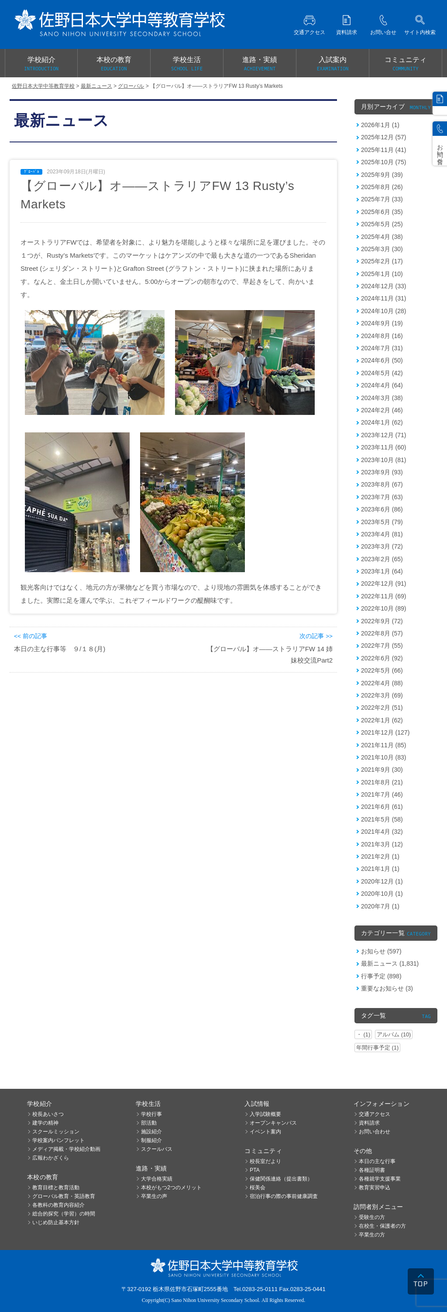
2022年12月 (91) (383, 583)
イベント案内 (265, 1132)
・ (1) (363, 1034)
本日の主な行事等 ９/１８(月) (59, 649)
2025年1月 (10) (382, 273)
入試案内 (332, 64)
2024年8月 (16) (382, 335)
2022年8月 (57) (382, 633)
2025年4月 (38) (382, 236)
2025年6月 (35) (382, 211)
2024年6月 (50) (382, 360)
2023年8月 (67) (382, 484)
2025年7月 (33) (382, 199)
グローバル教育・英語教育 (63, 1196)
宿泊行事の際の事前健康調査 (284, 1196)
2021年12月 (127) (385, 732)
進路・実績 (260, 64)
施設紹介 (151, 1132)
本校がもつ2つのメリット (171, 1187)
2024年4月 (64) (382, 385)
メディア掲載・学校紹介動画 (66, 1149)
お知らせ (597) (381, 951)
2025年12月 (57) (383, 137)
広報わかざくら (50, 1158)
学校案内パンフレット (58, 1140)
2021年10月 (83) (383, 757)
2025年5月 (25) (382, 224)
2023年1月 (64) (382, 571)
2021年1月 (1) (380, 868)
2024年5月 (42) (382, 372)
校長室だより (265, 1161)
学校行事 (151, 1114)
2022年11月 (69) (383, 596)
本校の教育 (114, 64)
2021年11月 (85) (383, 745)
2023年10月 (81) (383, 459)
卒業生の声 (154, 1196)
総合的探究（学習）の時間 (63, 1214)
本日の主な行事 (377, 1161)
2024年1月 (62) (382, 422)
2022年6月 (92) (382, 658)
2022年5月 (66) (382, 670)
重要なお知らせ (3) (387, 988)
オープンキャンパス (273, 1123)
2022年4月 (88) (382, 683)
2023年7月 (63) (382, 497)
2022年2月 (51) (382, 707)
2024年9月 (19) (382, 323)
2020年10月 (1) (382, 893)
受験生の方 (372, 1217)
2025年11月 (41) (383, 149)
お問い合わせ (374, 1132)
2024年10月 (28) (383, 310)
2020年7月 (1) (380, 906)
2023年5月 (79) (382, 521)
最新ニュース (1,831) (390, 963)
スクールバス (156, 1149)
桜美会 (257, 1187)
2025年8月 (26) (382, 186)
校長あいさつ (48, 1114)
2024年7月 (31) (382, 348)
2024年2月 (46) (382, 410)
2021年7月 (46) (382, 794)
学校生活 (187, 64)
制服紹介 (151, 1140)
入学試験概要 (265, 1114)
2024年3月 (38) (382, 397)
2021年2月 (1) (380, 856)
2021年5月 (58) (382, 819)
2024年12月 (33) (383, 286)
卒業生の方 (372, 1235)
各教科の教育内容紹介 (58, 1205)
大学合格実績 (156, 1179)
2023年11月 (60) (383, 447)
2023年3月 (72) (382, 546)
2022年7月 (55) (382, 645)
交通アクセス (374, 1114)
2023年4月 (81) (382, 534)
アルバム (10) (394, 1034)
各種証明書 (372, 1170)
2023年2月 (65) (382, 559)
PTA (254, 1170)
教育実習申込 (374, 1187)
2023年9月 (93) (382, 472)
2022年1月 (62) (382, 720)
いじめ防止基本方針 (55, 1222)
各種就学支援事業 (380, 1179)
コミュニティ (405, 64)
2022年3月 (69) (382, 695)
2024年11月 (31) (383, 298)
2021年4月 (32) (382, 831)
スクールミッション (55, 1132)
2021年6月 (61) (382, 806)
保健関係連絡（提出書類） (281, 1179)
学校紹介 (41, 64)
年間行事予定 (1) (377, 1047)
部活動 (149, 1123)
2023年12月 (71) (383, 435)
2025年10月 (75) (383, 162)
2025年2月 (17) (382, 261)
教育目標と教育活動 (55, 1187)
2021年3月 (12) (382, 844)
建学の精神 (45, 1123)
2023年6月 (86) (382, 509)
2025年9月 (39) (382, 174)
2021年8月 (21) (382, 782)
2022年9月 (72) (382, 621)
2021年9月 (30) (382, 769)
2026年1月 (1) (380, 124)
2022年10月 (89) (383, 608)
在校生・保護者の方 (382, 1226)
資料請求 (369, 1123)
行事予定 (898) (381, 976)
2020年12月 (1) (382, 881)
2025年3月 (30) (382, 248)
